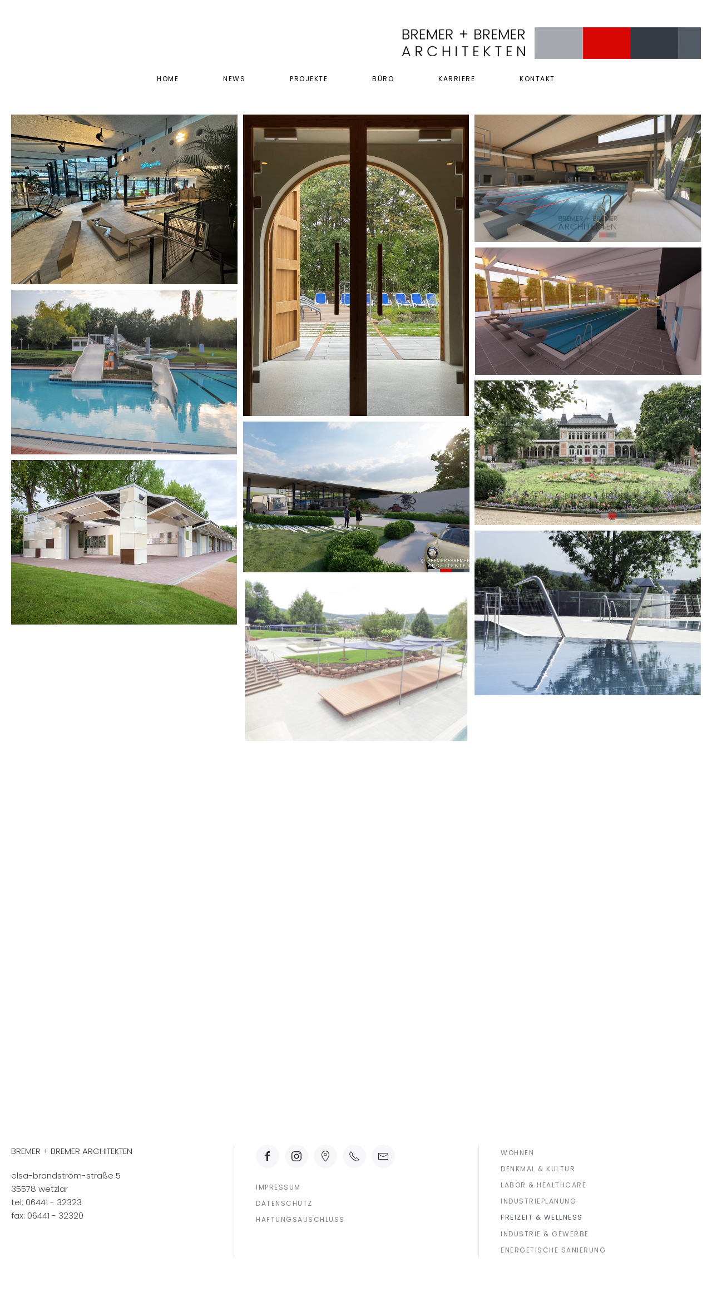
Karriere (456, 78)
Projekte (309, 78)
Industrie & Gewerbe (545, 1234)
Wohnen (517, 1152)
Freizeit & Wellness (542, 1217)
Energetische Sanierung (553, 1250)
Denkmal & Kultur (538, 1169)
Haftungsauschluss (300, 1219)
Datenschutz (284, 1203)
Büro (383, 78)
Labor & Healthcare (543, 1185)
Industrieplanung (538, 1201)
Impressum (278, 1187)
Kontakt (537, 78)
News (234, 78)
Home (168, 78)
